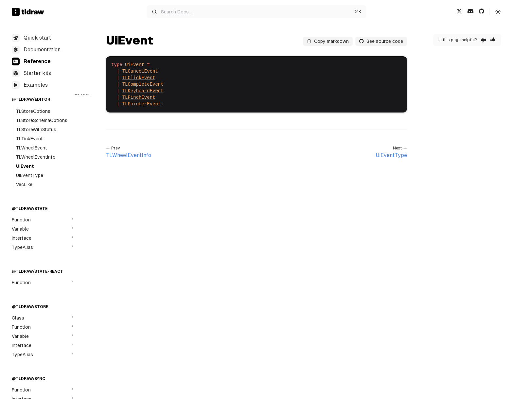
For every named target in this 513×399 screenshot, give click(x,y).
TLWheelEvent (31, 147)
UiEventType (29, 175)
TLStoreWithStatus (36, 129)
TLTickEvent (29, 138)
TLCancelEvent (140, 71)
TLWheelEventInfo (36, 157)
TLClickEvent (138, 77)
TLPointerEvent (141, 104)
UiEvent (25, 166)
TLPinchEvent (138, 97)
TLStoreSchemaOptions (41, 120)
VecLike (24, 184)
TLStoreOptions (33, 111)
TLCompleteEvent (143, 84)
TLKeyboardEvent (143, 91)
